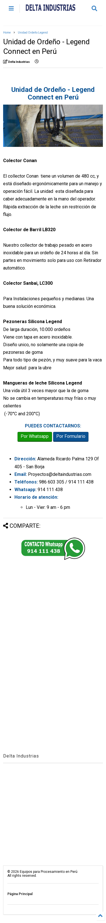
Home (7, 32)
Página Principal (20, 894)
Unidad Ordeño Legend (33, 32)
